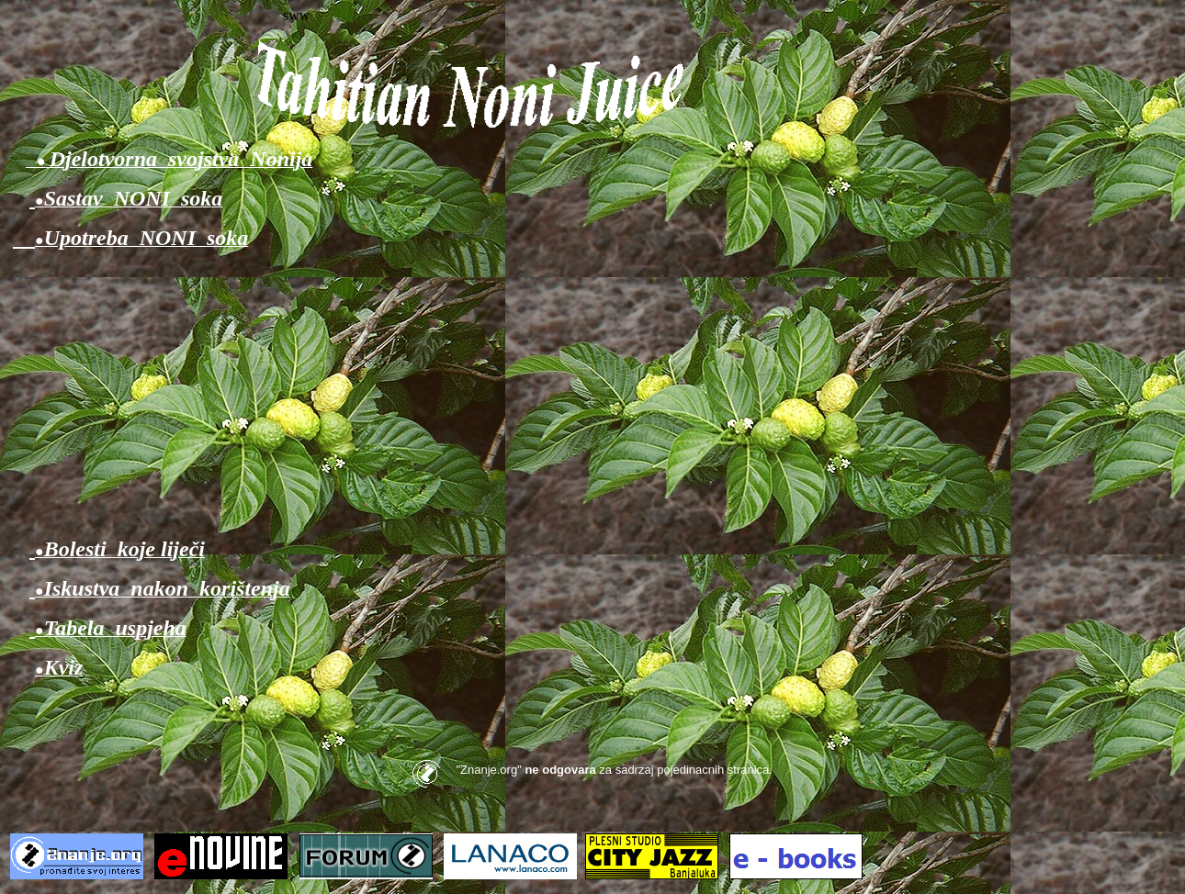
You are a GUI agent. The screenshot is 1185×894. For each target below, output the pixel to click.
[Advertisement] (592, 393)
